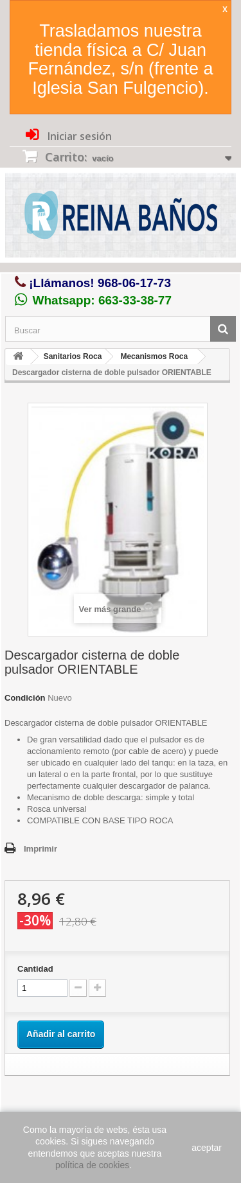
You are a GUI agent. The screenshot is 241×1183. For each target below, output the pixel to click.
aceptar (207, 1148)
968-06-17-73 (134, 283)
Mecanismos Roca (154, 356)
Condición (25, 698)
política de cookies (92, 1165)
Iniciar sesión (78, 136)
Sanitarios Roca (73, 356)
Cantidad (35, 969)
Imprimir (40, 849)
